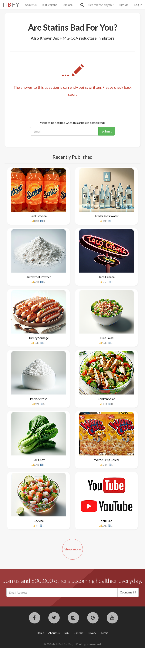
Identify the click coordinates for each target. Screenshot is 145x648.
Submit (107, 131)
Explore (69, 4)
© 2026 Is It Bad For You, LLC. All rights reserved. (72, 644)
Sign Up (123, 4)
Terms (104, 632)
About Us (31, 4)
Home (40, 632)
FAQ (66, 632)
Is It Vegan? (49, 4)
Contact (78, 632)
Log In (138, 4)
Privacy (92, 632)
